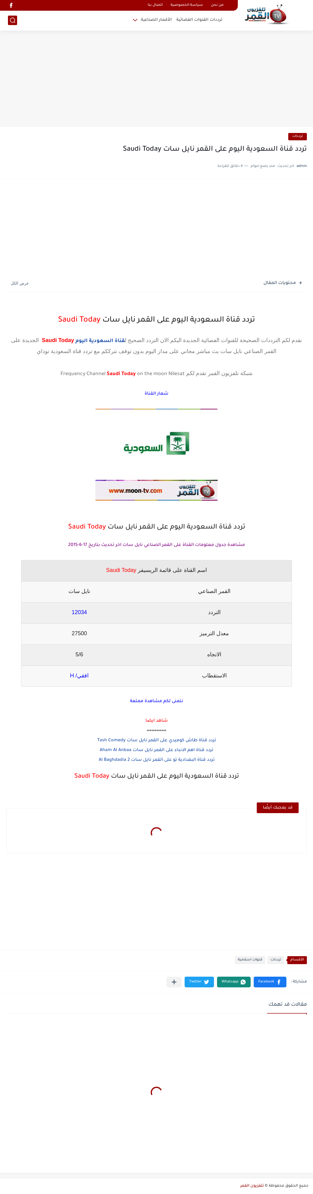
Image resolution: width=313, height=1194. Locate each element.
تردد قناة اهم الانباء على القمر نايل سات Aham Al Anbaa (156, 750)
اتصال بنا (155, 5)
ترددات (297, 136)
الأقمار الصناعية (156, 20)
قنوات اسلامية (250, 960)
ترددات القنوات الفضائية (199, 20)
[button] (270, 982)
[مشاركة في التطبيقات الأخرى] (174, 982)
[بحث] (12, 20)
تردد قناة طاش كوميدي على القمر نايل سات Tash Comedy (156, 740)
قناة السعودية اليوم (100, 341)
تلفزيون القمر (252, 1186)
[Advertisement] (156, 79)
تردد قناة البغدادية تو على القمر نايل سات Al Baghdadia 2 (157, 760)
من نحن (217, 5)
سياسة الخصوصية (187, 5)
